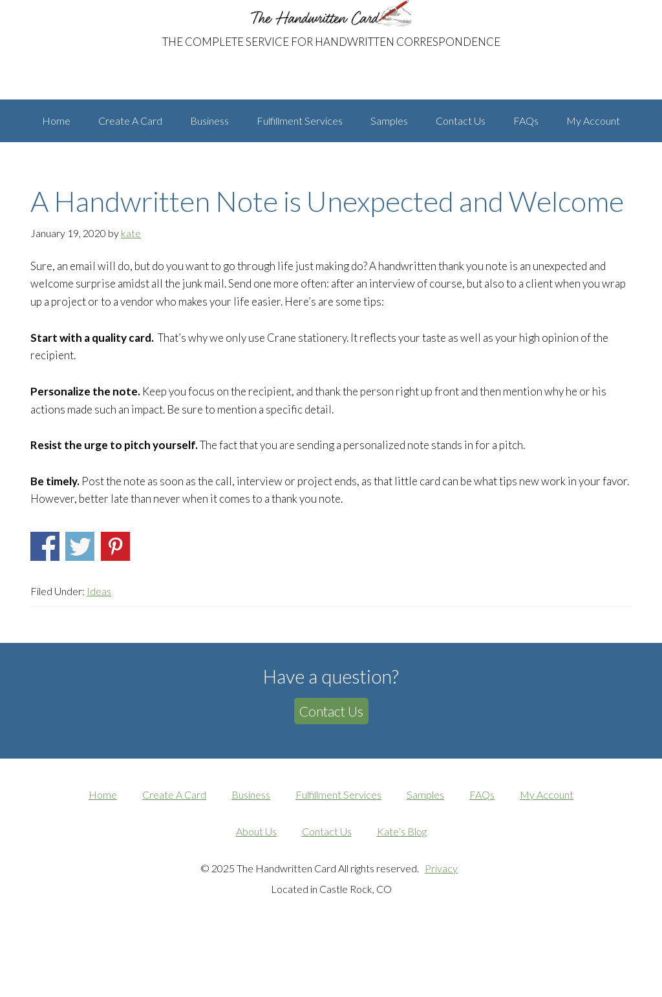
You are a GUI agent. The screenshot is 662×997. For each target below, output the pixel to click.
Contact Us (331, 767)
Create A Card (174, 850)
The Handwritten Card (121, 12)
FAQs (482, 850)
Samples (425, 850)
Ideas (99, 646)
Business (250, 850)
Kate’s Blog (402, 887)
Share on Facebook (44, 601)
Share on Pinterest (115, 601)
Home (103, 850)
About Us (256, 887)
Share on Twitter (79, 601)
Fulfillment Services (338, 850)
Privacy (441, 924)
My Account (546, 850)
